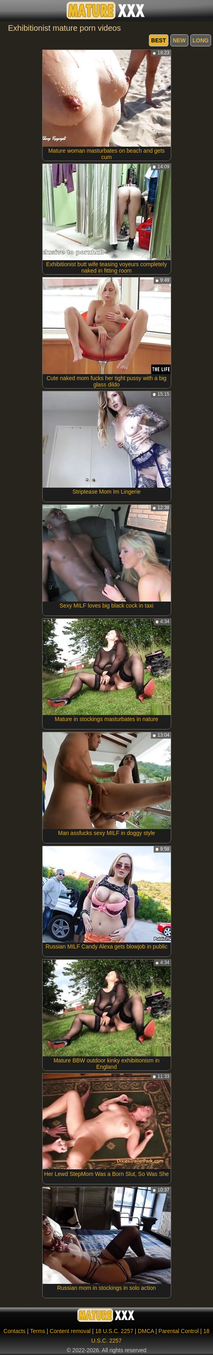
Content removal (70, 1331)
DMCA (146, 1331)
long (201, 40)
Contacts (14, 1331)
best (158, 40)
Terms (37, 1331)
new (179, 40)
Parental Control (178, 1331)
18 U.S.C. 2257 (114, 1331)
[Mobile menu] (7, 10)
